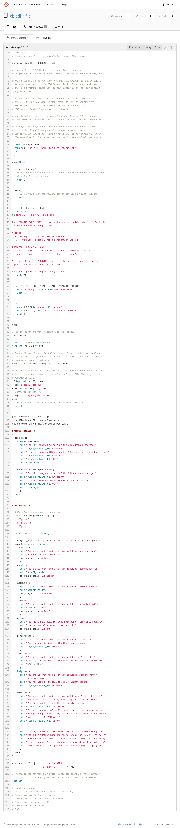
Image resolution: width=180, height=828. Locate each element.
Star (140, 16)
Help (64, 4)
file (28, 16)
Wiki (58, 26)
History (147, 47)
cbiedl (15, 16)
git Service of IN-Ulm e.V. (26, 4)
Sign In (168, 4)
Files (12, 26)
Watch (116, 16)
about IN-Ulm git (127, 824)
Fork (162, 16)
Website (158, 824)
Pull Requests (35, 26)
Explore (51, 4)
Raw (157, 47)
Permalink (134, 47)
